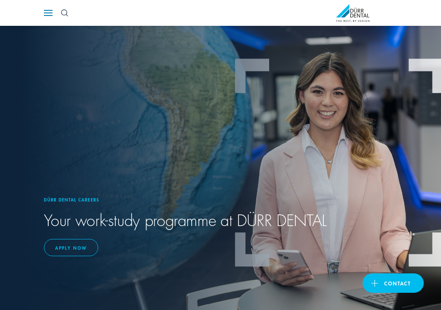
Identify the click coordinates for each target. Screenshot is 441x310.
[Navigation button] (48, 13)
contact (397, 283)
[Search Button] (64, 13)
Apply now (71, 247)
